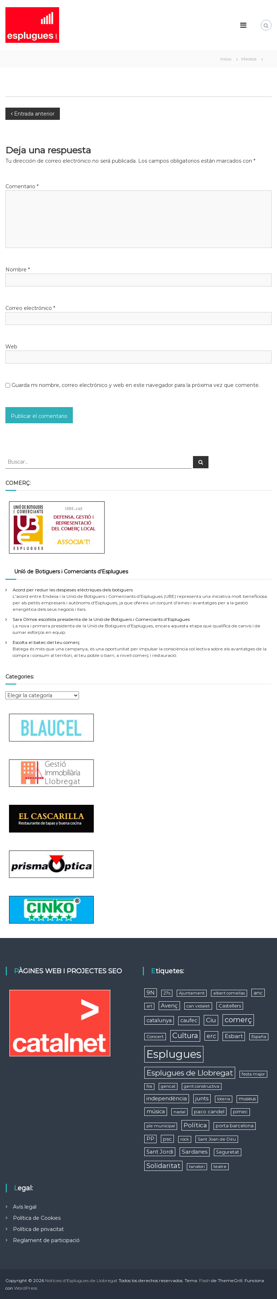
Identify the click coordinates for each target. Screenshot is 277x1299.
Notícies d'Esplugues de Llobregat (81, 1280)
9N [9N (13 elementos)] (150, 992)
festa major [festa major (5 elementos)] (253, 1074)
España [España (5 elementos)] (258, 1036)
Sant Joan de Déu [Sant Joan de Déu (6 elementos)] (217, 1139)
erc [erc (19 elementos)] (211, 1035)
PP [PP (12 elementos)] (150, 1139)
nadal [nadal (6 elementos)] (179, 1111)
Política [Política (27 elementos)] (195, 1125)
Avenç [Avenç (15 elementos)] (169, 1005)
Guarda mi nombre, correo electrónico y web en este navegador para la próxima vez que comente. (136, 385)
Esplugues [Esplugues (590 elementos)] (173, 1054)
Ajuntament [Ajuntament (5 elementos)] (192, 993)
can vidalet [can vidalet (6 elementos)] (198, 1006)
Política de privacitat (38, 1229)
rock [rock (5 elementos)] (184, 1139)
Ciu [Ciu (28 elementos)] (211, 1020)
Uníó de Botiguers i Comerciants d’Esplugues (71, 571)
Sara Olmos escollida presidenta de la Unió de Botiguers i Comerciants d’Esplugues (101, 619)
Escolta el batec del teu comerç (46, 642)
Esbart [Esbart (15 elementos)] (234, 1036)
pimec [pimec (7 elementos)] (240, 1111)
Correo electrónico (30, 308)
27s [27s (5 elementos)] (166, 993)
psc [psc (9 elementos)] (167, 1139)
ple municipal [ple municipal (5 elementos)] (160, 1125)
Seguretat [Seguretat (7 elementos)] (227, 1152)
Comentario (22, 186)
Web (11, 346)
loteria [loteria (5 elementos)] (223, 1098)
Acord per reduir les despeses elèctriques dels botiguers (73, 589)
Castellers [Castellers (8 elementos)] (230, 1006)
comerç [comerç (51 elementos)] (238, 1019)
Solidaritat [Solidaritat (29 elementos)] (163, 1165)
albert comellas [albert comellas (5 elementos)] (229, 993)
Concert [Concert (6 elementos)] (155, 1036)
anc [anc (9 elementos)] (258, 993)
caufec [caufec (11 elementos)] (188, 1020)
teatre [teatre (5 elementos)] (220, 1166)
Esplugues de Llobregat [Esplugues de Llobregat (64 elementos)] (189, 1072)
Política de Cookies (37, 1218)
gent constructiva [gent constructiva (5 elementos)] (201, 1086)
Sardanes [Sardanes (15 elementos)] (194, 1151)
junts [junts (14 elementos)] (201, 1098)
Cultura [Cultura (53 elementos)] (185, 1035)
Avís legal (24, 1207)
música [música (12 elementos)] (155, 1111)
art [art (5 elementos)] (149, 1006)
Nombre (17, 269)
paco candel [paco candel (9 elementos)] (209, 1111)
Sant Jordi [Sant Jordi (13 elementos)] (159, 1152)
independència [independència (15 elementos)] (166, 1098)
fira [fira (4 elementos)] (149, 1086)
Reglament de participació (46, 1240)
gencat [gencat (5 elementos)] (168, 1086)
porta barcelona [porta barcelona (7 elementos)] (235, 1125)
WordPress (25, 1288)
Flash (204, 1280)
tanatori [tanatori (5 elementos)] (197, 1166)
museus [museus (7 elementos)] (247, 1098)
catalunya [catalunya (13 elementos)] (159, 1020)
